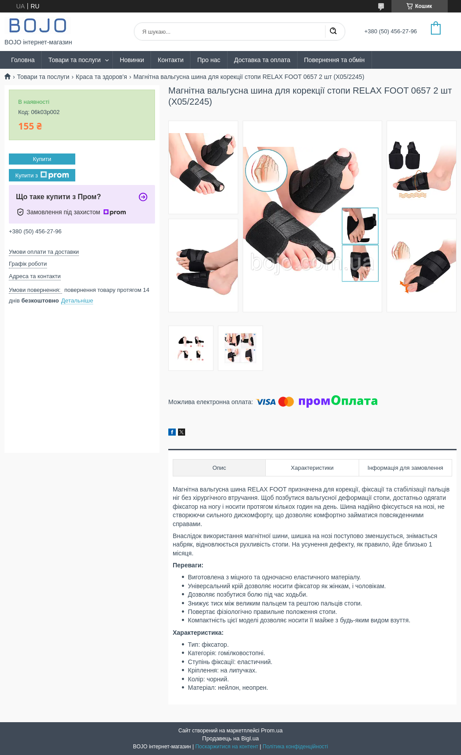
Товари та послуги (74, 59)
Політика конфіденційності (295, 746)
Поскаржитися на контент (226, 746)
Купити (42, 159)
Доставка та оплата (262, 59)
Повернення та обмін (334, 59)
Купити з (42, 175)
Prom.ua (272, 730)
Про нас (208, 59)
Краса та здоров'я (101, 76)
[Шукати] (333, 31)
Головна (23, 59)
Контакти (170, 59)
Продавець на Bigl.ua (230, 738)
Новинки (132, 59)
